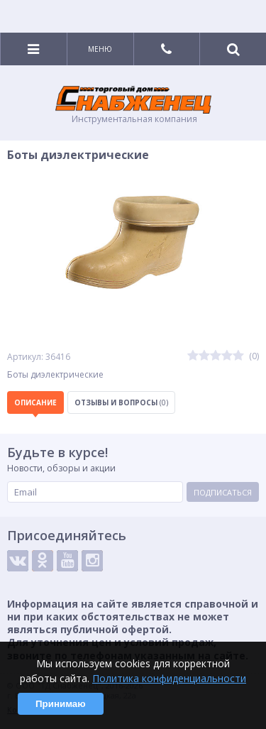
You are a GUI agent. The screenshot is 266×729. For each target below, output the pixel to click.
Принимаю (60, 703)
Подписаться (223, 492)
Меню (100, 49)
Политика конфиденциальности (169, 678)
